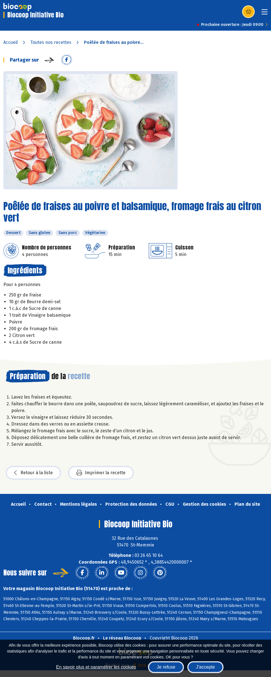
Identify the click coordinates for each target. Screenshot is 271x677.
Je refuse (166, 667)
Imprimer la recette (101, 473)
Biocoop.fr (84, 638)
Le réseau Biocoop (122, 638)
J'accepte (205, 667)
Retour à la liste (33, 473)
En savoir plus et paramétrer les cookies (96, 667)
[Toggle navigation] (264, 13)
